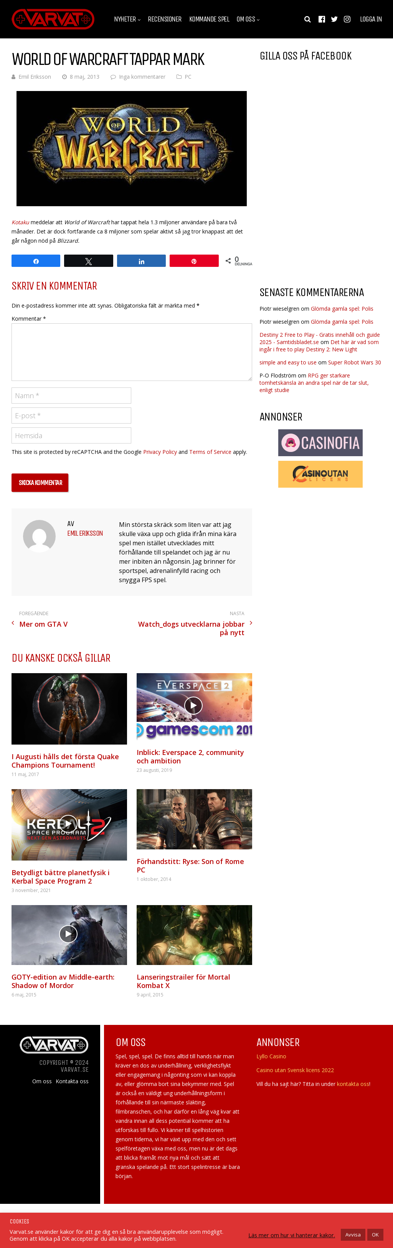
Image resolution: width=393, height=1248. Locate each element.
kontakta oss (353, 1083)
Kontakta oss (72, 1081)
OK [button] (375, 1234)
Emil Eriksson (34, 76)
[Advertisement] (323, 218)
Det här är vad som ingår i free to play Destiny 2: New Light (319, 345)
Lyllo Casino (271, 1056)
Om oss (245, 19)
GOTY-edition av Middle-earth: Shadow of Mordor (63, 981)
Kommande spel (209, 19)
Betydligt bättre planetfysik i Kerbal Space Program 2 (61, 877)
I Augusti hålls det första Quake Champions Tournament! (65, 761)
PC (188, 76)
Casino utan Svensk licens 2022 (295, 1070)
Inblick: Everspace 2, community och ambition (190, 756)
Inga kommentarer (142, 76)
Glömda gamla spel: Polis (342, 308)
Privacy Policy (160, 451)
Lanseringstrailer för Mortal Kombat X (183, 981)
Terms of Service (210, 451)
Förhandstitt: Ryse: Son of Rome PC (190, 865)
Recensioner (165, 19)
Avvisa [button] (353, 1234)
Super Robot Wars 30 (354, 362)
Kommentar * (29, 318)
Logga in (370, 19)
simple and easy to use (288, 362)
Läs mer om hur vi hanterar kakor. (291, 1234)
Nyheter (125, 19)
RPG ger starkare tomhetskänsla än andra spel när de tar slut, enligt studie (314, 383)
